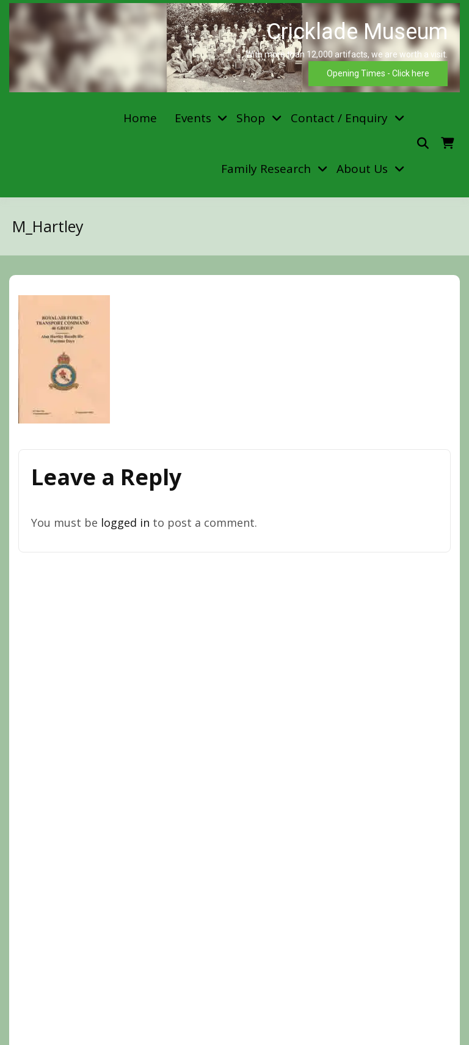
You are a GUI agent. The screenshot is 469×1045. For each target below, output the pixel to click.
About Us (362, 169)
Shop (250, 118)
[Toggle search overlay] (423, 143)
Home (140, 118)
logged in (125, 522)
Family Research (266, 169)
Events (193, 118)
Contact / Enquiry (339, 118)
